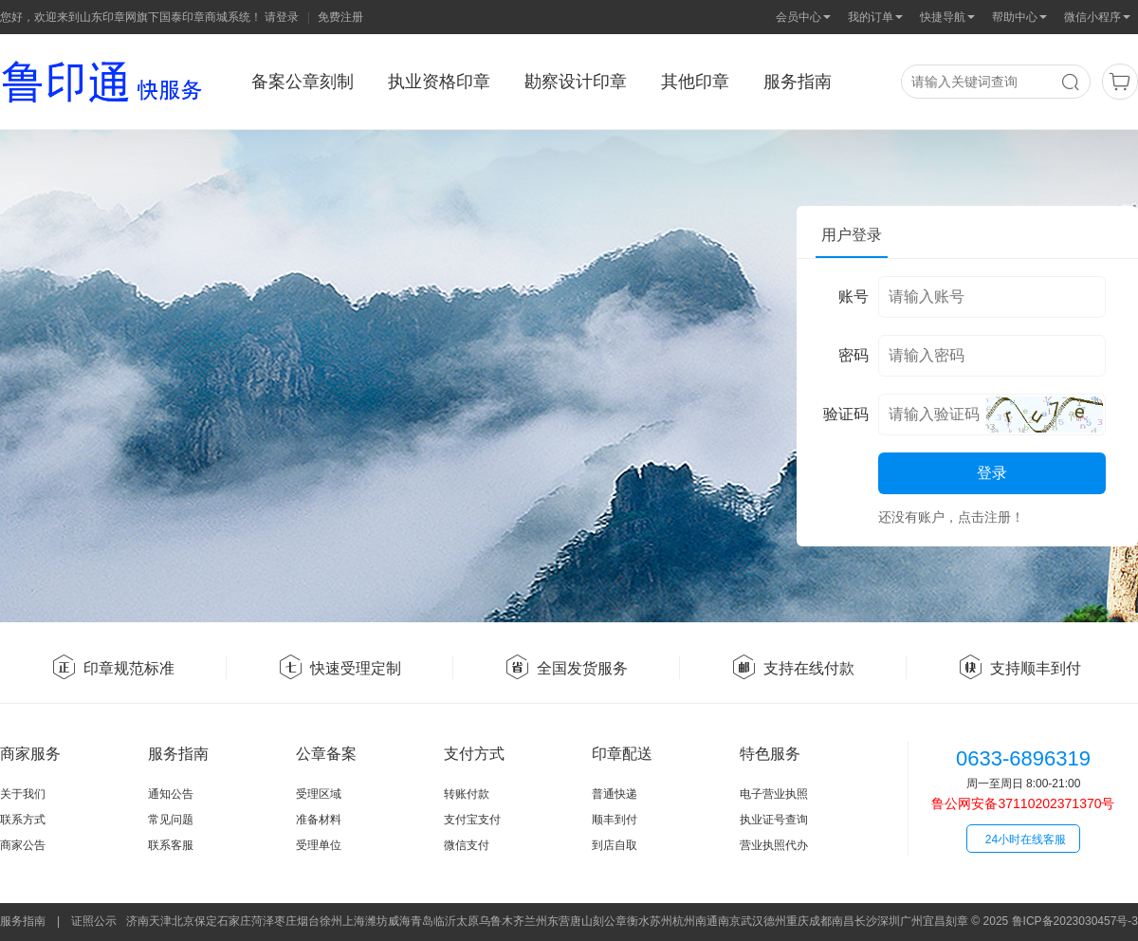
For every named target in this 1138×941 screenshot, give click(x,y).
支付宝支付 (472, 819)
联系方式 (23, 819)
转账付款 (466, 794)
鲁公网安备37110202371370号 (1022, 803)
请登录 (282, 17)
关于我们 (23, 794)
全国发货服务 (566, 668)
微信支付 (466, 845)
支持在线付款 (792, 668)
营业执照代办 (774, 845)
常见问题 (170, 819)
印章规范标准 (112, 668)
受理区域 (318, 794)
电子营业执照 (774, 794)
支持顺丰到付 (1019, 668)
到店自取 (614, 845)
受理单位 (318, 845)
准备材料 (318, 819)
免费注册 (340, 17)
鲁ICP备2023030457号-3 (1075, 921)
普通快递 (614, 794)
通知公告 (170, 794)
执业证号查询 (774, 819)
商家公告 (23, 845)
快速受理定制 (339, 668)
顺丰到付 (614, 819)
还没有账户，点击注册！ (951, 517)
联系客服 (170, 845)
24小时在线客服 (1025, 839)
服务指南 (23, 921)
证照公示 (94, 921)
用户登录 (851, 235)
